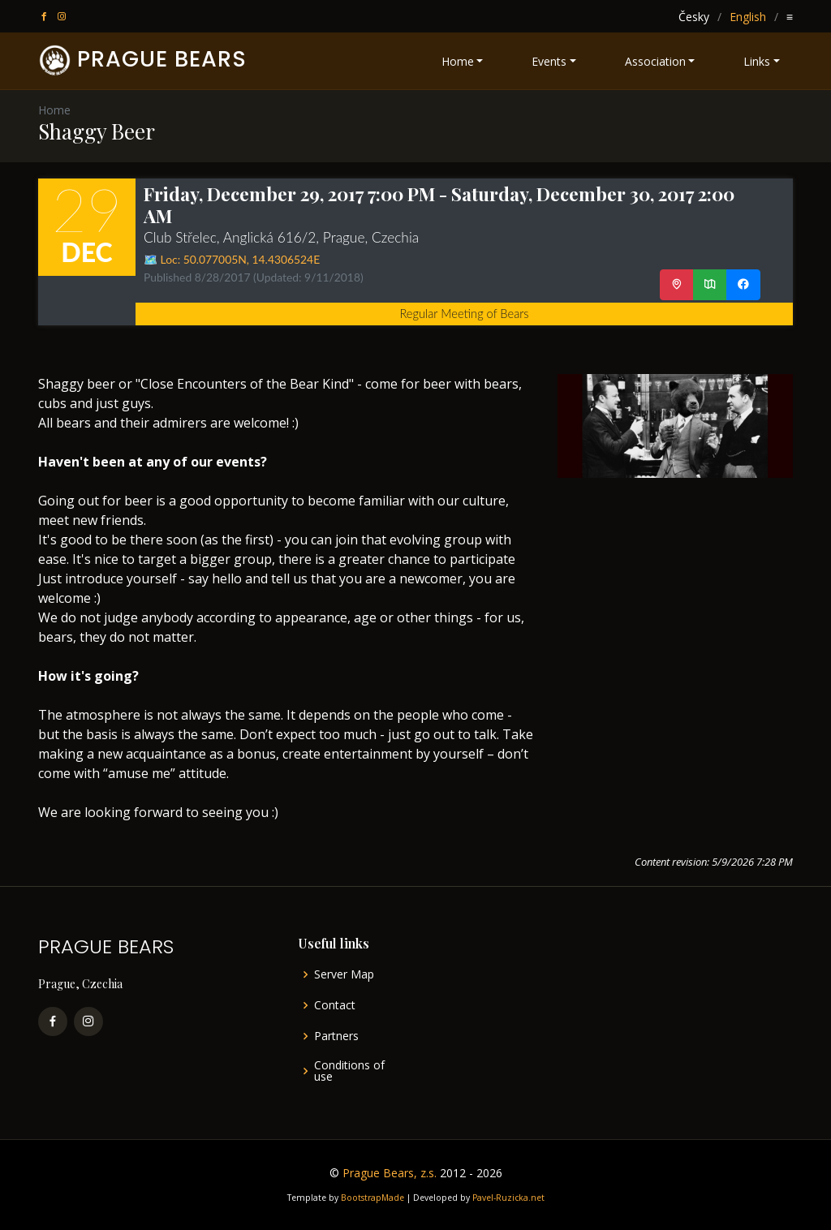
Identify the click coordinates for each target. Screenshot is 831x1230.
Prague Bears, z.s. (389, 1173)
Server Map (344, 974)
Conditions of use (349, 1071)
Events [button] (549, 61)
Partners (336, 1036)
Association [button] (655, 61)
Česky (693, 16)
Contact (334, 1005)
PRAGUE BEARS (162, 59)
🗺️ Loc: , (232, 259)
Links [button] (756, 61)
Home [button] (457, 61)
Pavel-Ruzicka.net (508, 1197)
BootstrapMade (372, 1197)
